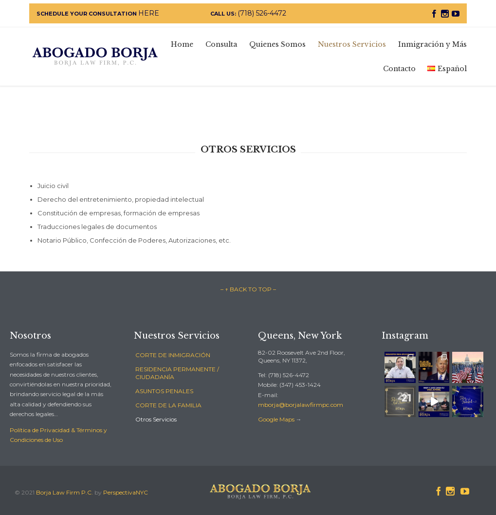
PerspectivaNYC (125, 492)
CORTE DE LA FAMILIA (168, 405)
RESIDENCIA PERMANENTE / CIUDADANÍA (177, 373)
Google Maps (276, 419)
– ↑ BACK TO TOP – (248, 289)
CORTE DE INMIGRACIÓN (172, 355)
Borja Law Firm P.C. (64, 492)
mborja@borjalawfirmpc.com (300, 404)
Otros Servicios (156, 419)
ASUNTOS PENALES (164, 391)
